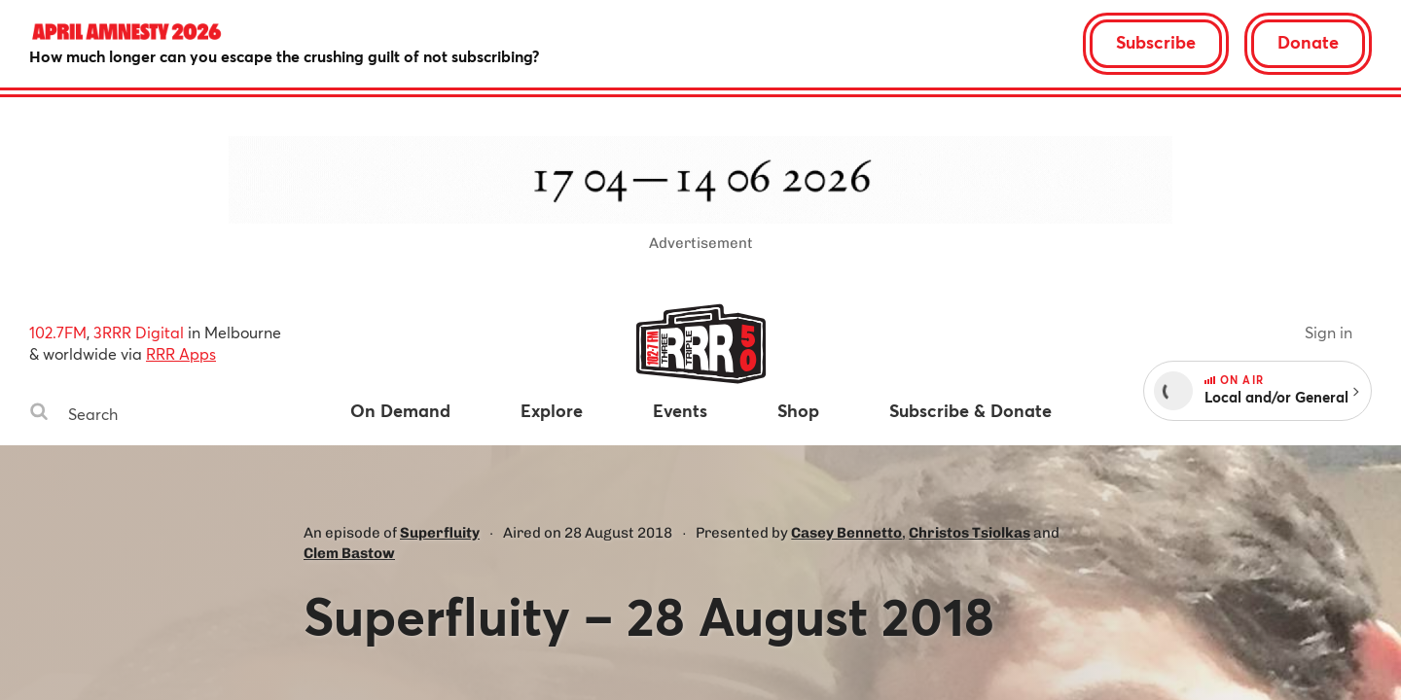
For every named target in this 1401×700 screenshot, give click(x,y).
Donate (1308, 41)
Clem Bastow (349, 553)
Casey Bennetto (846, 533)
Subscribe (1156, 41)
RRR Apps (181, 353)
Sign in (1328, 332)
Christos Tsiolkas (969, 533)
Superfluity (440, 533)
